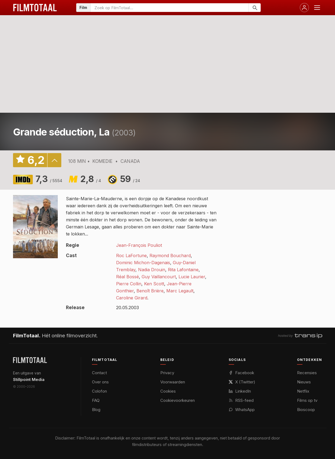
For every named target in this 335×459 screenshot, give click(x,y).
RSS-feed (241, 400)
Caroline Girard (131, 297)
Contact (99, 372)
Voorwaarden (172, 381)
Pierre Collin (128, 283)
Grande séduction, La (61, 132)
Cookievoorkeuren (177, 400)
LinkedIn (240, 391)
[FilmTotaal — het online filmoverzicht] (30, 360)
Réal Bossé (127, 276)
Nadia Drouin (151, 269)
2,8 (90, 179)
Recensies (307, 372)
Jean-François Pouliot (139, 245)
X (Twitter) (242, 381)
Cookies (168, 391)
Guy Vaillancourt (159, 276)
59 (130, 179)
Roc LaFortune (131, 255)
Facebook (241, 372)
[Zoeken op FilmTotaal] (169, 7)
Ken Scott (154, 283)
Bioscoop (306, 409)
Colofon (99, 391)
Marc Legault (179, 290)
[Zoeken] (254, 7)
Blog (96, 409)
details (54, 160)
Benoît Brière (150, 290)
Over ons (100, 381)
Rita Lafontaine (183, 269)
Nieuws (304, 381)
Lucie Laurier (191, 276)
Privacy (167, 372)
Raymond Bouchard (170, 255)
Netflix (303, 391)
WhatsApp (242, 409)
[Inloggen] (304, 7)
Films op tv (307, 400)
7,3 (49, 179)
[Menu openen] (317, 7)
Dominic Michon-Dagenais (143, 262)
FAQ (96, 400)
